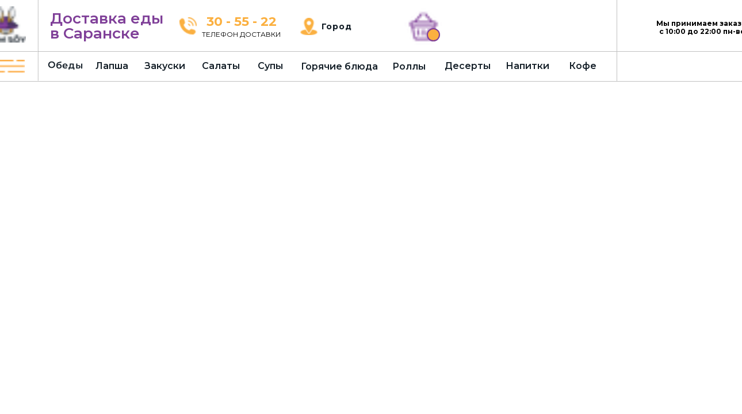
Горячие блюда (339, 66)
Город (337, 26)
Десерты (468, 65)
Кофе (582, 65)
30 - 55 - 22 (241, 21)
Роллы (409, 66)
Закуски (164, 65)
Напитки (527, 65)
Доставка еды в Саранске (106, 26)
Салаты (221, 65)
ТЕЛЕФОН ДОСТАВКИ (241, 34)
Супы (270, 65)
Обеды (65, 65)
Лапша (111, 65)
